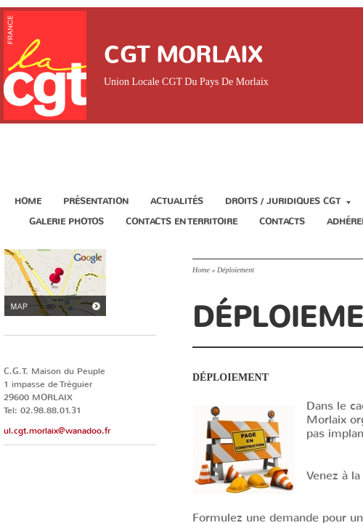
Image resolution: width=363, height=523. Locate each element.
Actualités (176, 201)
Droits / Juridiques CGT (288, 201)
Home (28, 201)
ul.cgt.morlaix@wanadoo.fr (57, 431)
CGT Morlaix (183, 55)
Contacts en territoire (181, 221)
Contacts (282, 221)
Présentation (96, 201)
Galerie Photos (66, 221)
